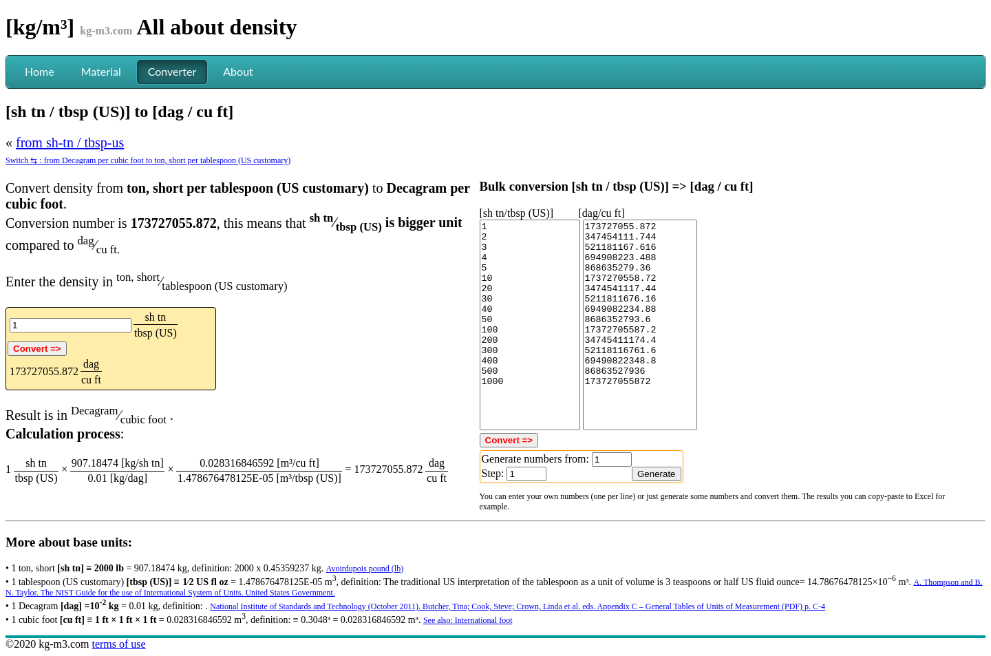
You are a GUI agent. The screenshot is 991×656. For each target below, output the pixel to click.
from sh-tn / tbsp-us (70, 142)
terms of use (118, 644)
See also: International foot (468, 620)
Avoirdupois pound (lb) (364, 568)
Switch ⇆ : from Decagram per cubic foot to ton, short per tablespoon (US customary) (148, 160)
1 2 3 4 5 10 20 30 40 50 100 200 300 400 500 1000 (530, 325)
